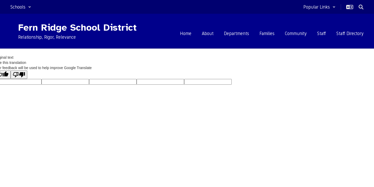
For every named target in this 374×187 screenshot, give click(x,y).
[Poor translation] (19, 74)
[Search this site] (361, 7)
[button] (20, 7)
